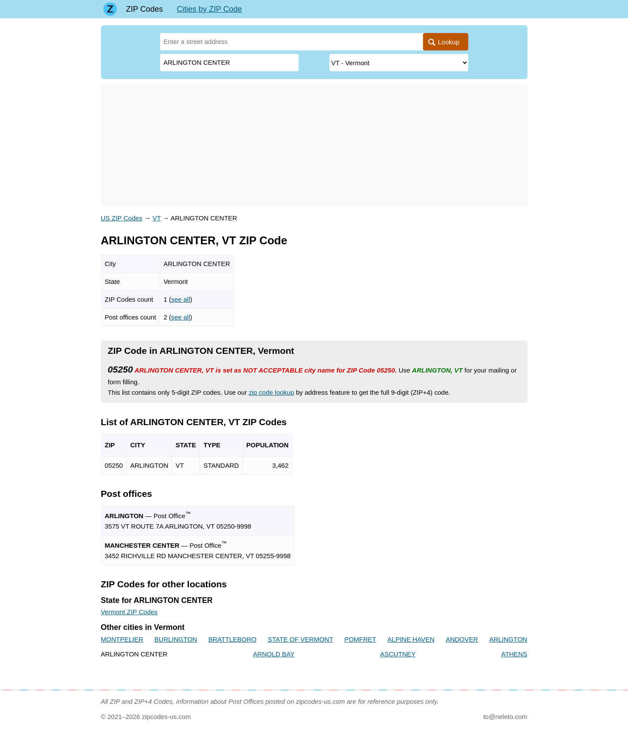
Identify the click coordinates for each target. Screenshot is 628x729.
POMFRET (360, 639)
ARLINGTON (508, 639)
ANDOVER (462, 639)
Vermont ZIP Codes (129, 612)
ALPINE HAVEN (410, 639)
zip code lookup (271, 392)
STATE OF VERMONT (300, 639)
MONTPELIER (122, 639)
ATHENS (514, 654)
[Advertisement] (314, 145)
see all (180, 299)
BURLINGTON (175, 639)
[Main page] (110, 9)
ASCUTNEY (398, 654)
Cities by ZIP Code (209, 9)
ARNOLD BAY (274, 654)
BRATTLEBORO (232, 639)
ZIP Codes (144, 9)
